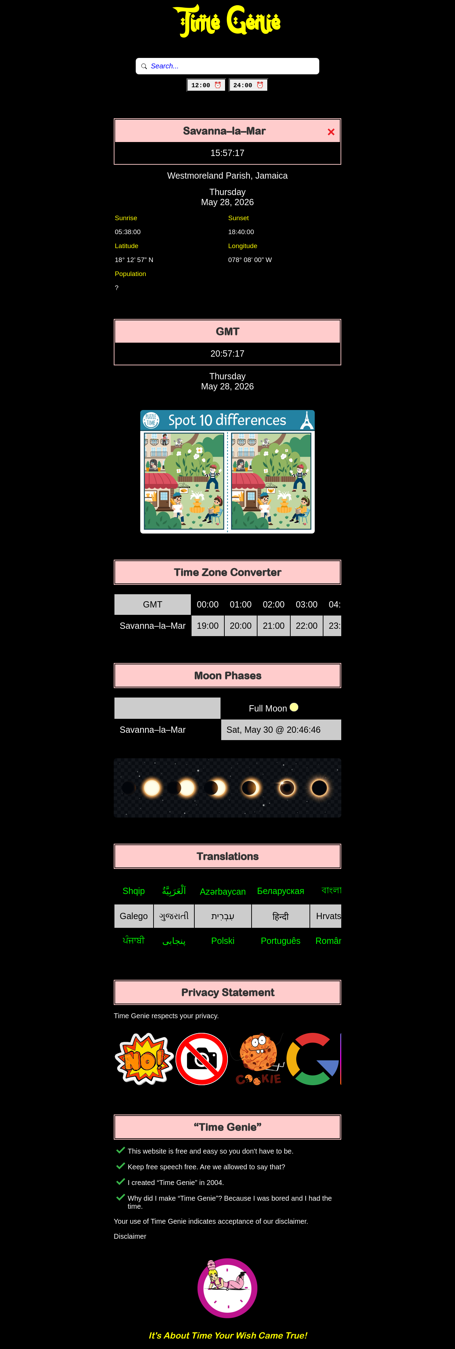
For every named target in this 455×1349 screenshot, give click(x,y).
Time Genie (228, 22)
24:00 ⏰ (248, 85)
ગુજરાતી (174, 916)
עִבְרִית (222, 916)
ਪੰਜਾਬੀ (134, 940)
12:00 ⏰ (206, 85)
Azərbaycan (223, 891)
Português (280, 941)
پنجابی (174, 941)
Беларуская (280, 891)
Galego (134, 916)
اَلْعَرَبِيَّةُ (174, 891)
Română (332, 941)
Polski (222, 941)
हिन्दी (281, 917)
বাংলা (332, 890)
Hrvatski (332, 916)
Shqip (133, 891)
